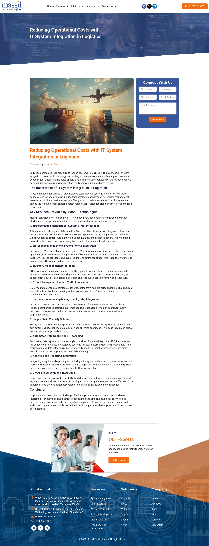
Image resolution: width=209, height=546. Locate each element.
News (154, 514)
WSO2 (124, 503)
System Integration (101, 498)
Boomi (124, 519)
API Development (100, 509)
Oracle (124, 514)
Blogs (154, 509)
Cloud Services (99, 519)
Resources (109, 6)
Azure (124, 525)
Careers (155, 519)
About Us (156, 503)
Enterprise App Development (98, 527)
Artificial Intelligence (101, 514)
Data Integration (99, 503)
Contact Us (157, 525)
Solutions (77, 6)
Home (50, 6)
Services (62, 6)
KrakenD (125, 498)
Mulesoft (126, 509)
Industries (93, 6)
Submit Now (158, 119)
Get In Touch (118, 460)
